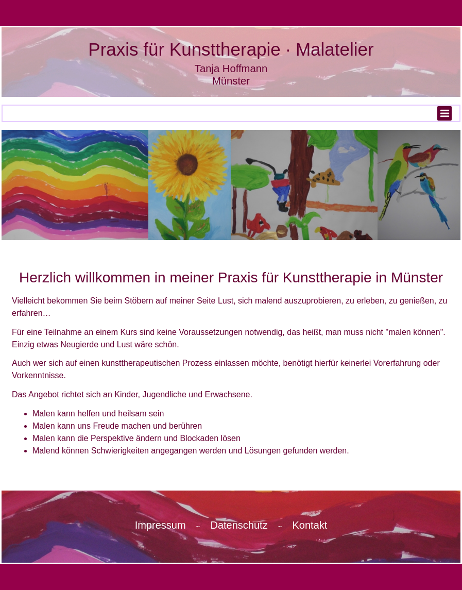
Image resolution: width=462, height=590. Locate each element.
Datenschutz (238, 525)
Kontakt (310, 525)
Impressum (160, 525)
